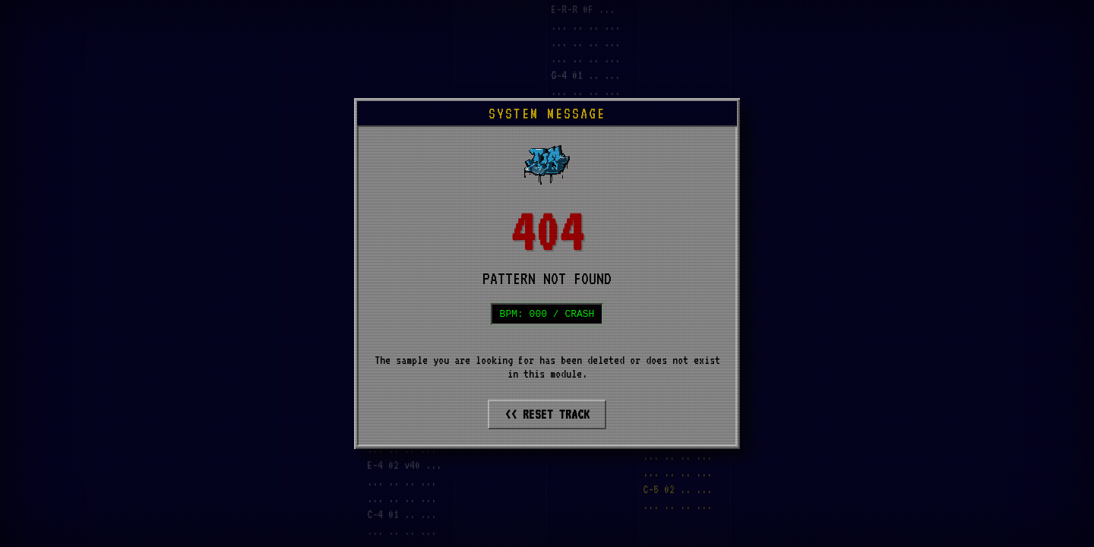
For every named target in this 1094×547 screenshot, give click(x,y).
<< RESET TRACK (547, 416)
